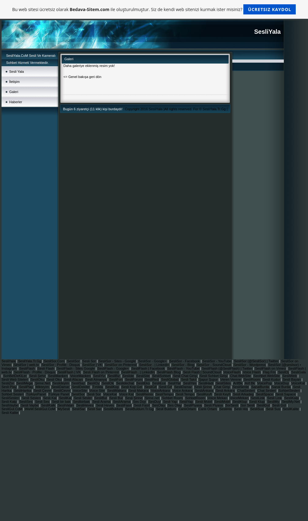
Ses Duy (140, 401)
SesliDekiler (81, 387)
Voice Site (98, 390)
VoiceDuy (282, 383)
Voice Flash (252, 372)
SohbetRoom (195, 398)
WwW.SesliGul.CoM (40, 409)
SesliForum (134, 379)
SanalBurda (260, 387)
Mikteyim (43, 387)
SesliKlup (240, 401)
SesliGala (298, 372)
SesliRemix (145, 394)
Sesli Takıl (189, 379)
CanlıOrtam (188, 409)
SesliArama (122, 401)
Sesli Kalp (9, 401)
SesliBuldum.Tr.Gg (139, 409)
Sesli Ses (42, 401)
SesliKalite (291, 409)
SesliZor (8, 383)
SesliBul (101, 398)
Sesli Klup (257, 401)
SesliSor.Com (54, 361)
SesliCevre (62, 390)
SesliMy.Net (291, 401)
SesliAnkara (204, 390)
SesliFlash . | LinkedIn (138, 372)
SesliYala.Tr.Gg (214, 109)
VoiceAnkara (161, 390)
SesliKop (112, 387)
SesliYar (174, 383)
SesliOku (38, 379)
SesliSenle (241, 387)
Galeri (13, 92)
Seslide (129, 376)
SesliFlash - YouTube (183, 368)
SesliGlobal (170, 379)
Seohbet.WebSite (266, 376)
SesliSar (79, 409)
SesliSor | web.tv (27, 365)
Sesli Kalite (10, 412)
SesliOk (108, 383)
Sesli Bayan (292, 379)
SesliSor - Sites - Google (118, 361)
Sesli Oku (54, 379)
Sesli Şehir (38, 376)
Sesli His (241, 409)
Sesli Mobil (204, 401)
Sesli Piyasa (214, 405)
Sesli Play (9, 387)
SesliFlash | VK (70, 372)
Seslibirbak (81, 401)
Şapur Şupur (209, 379)
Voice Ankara (183, 390)
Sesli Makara (139, 390)
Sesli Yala (16, 71)
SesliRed (152, 379)
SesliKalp (291, 398)
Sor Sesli (248, 405)
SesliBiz (114, 376)
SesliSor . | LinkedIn (154, 365)
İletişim (14, 82)
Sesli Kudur (272, 379)
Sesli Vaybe (30, 405)
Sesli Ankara (225, 390)
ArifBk (238, 383)
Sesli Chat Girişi (185, 376)
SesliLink (258, 398)
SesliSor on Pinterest (121, 365)
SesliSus (257, 409)
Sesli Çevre (43, 390)
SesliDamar (61, 387)
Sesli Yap (170, 401)
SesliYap (187, 401)
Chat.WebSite (241, 376)
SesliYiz (99, 376)
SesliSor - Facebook (185, 361)
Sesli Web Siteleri (15, 379)
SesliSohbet (161, 376)
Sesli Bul (116, 398)
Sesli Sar (95, 409)
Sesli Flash (46, 368)
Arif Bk (250, 383)
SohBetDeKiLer (15, 376)
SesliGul (264, 405)
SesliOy (94, 383)
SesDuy (155, 401)
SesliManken (58, 376)
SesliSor (74, 361)
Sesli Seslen (31, 398)
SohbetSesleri (290, 390)
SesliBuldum (114, 409)
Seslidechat (125, 383)
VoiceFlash (232, 372)
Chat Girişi (222, 387)
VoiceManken (80, 376)
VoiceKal (298, 383)
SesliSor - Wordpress (250, 365)
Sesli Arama (101, 401)
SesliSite (143, 376)
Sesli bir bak (61, 401)
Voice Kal (126, 394)
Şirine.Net (43, 383)
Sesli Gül (279, 405)
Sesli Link (275, 398)
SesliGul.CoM (12, 409)
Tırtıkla (98, 387)
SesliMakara (117, 390)
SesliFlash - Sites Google (76, 368)
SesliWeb (290, 376)
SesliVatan (66, 405)
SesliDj (283, 372)
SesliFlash (27, 368)
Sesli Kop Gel (132, 387)
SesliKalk (48, 405)
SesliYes (190, 383)
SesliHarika (23, 390)
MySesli (64, 409)
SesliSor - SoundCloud (214, 365)
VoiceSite (80, 390)
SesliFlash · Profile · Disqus (35, 372)
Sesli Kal (50, 398)
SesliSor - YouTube (217, 361)
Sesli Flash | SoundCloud (202, 372)
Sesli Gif (166, 387)
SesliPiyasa (193, 405)
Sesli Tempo (185, 394)
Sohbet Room (173, 398)
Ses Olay (175, 405)
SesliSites (223, 383)
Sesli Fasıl (142, 405)
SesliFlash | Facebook (148, 368)
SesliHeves (85, 405)
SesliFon (116, 379)
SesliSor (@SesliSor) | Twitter (256, 361)
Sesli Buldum (166, 409)
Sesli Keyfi (223, 394)
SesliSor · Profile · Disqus (61, 365)
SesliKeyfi (205, 394)
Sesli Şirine (203, 387)
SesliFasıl (124, 405)
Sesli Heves (105, 405)
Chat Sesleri (267, 390)
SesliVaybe (10, 405)
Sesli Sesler (83, 398)
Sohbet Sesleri (13, 394)
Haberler (15, 102)
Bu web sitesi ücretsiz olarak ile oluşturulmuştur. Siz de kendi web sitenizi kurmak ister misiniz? (154, 9)
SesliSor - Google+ (153, 361)
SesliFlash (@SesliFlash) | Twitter (227, 368)
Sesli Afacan (73, 379)
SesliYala (156, 109)
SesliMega (25, 383)
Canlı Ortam (208, 409)
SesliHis (226, 409)
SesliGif (151, 387)
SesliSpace (264, 394)
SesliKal (65, 398)
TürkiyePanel (36, 394)
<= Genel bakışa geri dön (82, 77)
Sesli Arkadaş (243, 394)
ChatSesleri (246, 390)
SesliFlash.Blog (169, 372)
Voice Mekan (218, 398)
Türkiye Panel (59, 394)
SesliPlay (26, 387)
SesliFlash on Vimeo (271, 368)
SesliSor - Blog (183, 365)
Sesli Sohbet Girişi (214, 376)
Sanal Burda (281, 387)
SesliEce (159, 383)
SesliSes (26, 401)
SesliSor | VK (92, 365)
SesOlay (159, 405)
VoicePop (265, 383)
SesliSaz (79, 383)
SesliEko (144, 383)
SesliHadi (206, 383)
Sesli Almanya (97, 379)
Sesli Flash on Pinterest (101, 372)
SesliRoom (252, 379)
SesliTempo (165, 394)
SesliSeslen (10, 398)
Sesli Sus (273, 409)
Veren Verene (231, 379)
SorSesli (232, 405)
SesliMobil (223, 401)
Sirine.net (152, 398)
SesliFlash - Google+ (113, 368)
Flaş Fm (269, 372)
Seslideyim (61, 383)
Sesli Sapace (286, 394)
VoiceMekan (239, 398)
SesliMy (273, 401)
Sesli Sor (89, 361)
